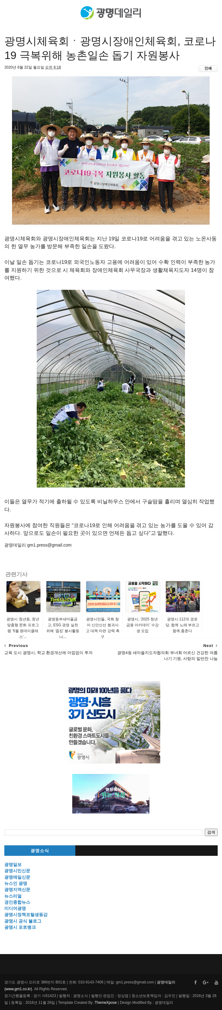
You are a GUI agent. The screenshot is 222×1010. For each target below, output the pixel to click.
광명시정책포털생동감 (26, 914)
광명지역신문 (17, 889)
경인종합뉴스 (17, 902)
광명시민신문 (17, 870)
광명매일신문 (17, 877)
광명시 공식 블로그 (22, 921)
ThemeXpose (106, 1002)
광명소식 (40, 851)
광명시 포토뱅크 (20, 927)
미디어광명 (15, 908)
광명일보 (13, 864)
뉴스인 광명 (15, 883)
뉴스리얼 (13, 896)
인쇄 (208, 68)
